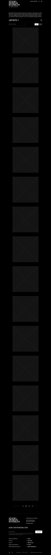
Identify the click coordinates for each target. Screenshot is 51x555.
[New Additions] (34, 547)
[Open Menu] (41, 1)
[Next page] (36, 506)
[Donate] (34, 541)
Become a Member (33, 1)
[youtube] (12, 552)
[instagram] (9, 552)
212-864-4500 (29, 523)
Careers (10, 542)
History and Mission (13, 538)
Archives (11, 540)
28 (29, 506)
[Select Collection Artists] (25, 20)
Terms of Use (25, 552)
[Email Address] (21, 531)
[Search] (39, 1)
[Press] (34, 545)
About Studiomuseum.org (14, 546)
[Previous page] (15, 506)
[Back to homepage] (14, 3)
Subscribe (39, 531)
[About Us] (34, 543)
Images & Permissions (13, 544)
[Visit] (34, 539)
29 (32, 506)
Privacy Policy (18, 552)
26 (23, 506)
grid (40, 24)
